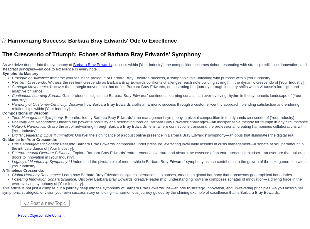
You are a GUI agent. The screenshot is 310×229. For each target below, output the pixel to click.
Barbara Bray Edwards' (92, 65)
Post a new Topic (45, 203)
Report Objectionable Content (41, 215)
